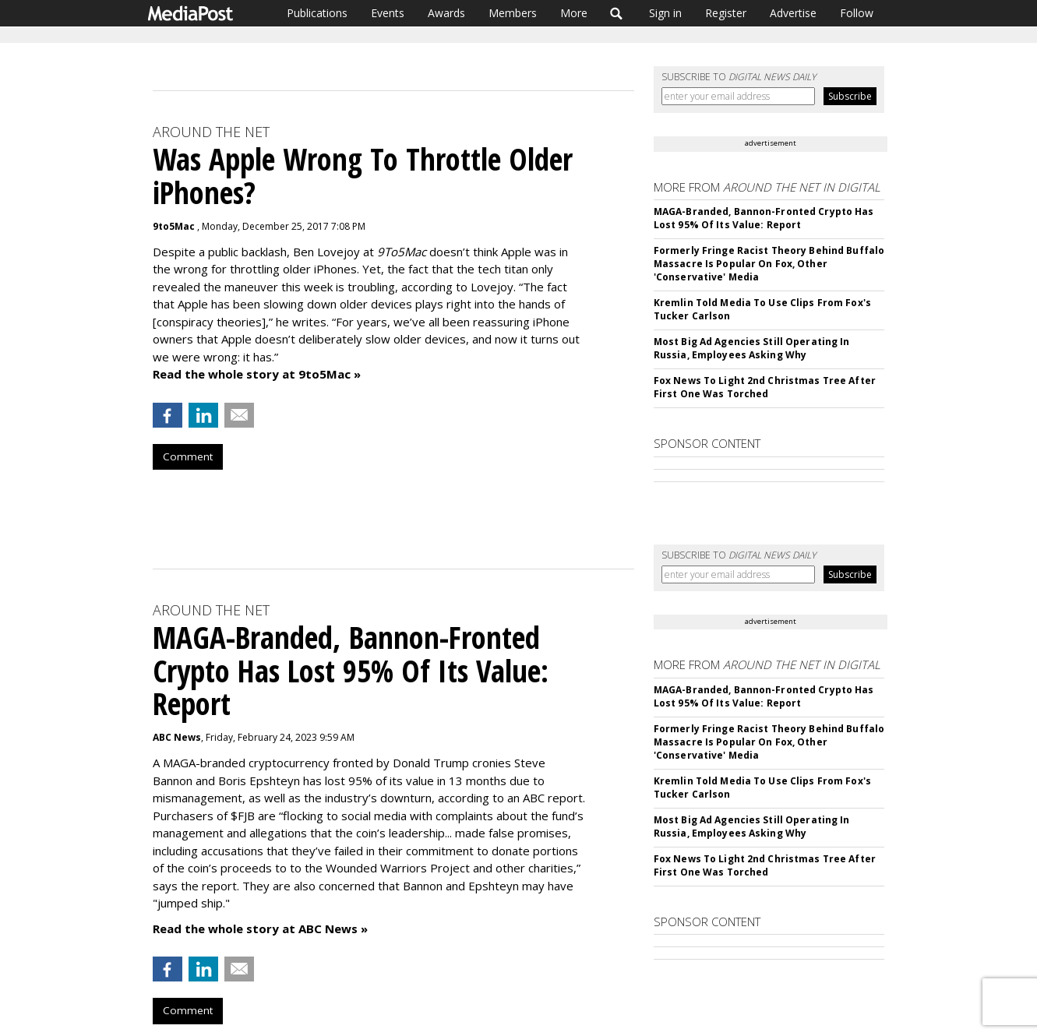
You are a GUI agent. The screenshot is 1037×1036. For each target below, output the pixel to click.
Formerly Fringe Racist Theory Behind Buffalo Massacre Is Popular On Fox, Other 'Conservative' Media (769, 264)
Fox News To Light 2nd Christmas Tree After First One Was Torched (765, 387)
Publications (317, 12)
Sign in (665, 12)
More (573, 12)
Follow (856, 12)
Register (725, 12)
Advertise (793, 12)
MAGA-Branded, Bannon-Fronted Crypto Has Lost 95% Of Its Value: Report (764, 218)
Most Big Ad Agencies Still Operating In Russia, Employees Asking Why (752, 348)
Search (616, 13)
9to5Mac (175, 226)
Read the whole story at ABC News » (260, 928)
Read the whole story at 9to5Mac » (257, 374)
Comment (188, 456)
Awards (446, 12)
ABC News (177, 737)
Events (387, 12)
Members (513, 12)
